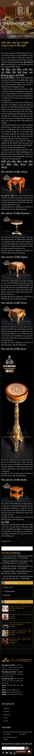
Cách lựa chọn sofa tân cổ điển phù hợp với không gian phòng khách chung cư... (17, 557)
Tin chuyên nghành (8, 591)
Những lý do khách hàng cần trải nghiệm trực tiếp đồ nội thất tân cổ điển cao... (17, 562)
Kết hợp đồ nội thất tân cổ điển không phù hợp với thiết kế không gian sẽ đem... (17, 567)
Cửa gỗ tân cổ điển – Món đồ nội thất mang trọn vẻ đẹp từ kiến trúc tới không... (17, 572)
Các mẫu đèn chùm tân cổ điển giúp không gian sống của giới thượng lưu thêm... (17, 577)
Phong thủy (6, 595)
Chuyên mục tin (28, 36)
